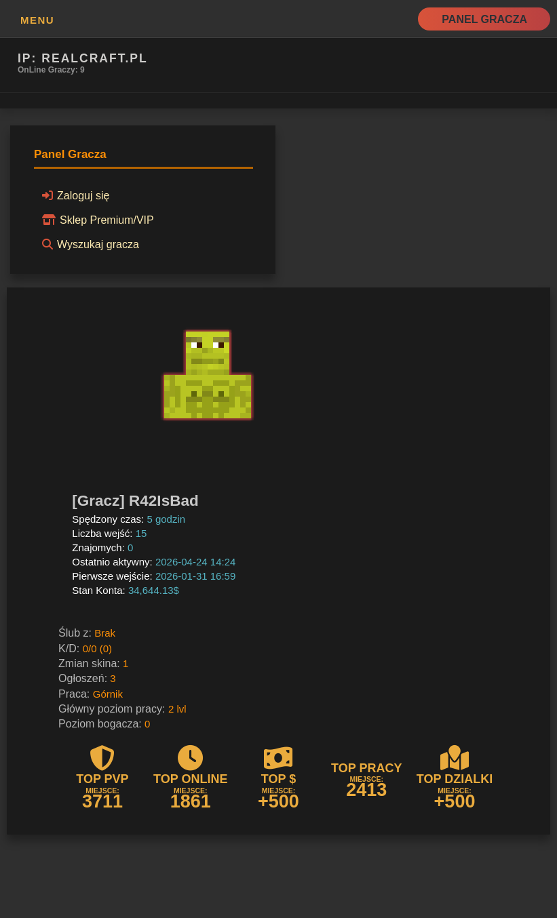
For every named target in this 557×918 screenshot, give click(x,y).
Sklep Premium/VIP (96, 219)
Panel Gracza (484, 19)
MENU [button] (37, 20)
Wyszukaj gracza (88, 244)
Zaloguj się (73, 195)
